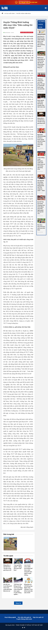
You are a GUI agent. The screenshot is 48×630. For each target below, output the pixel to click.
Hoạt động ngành (10, 617)
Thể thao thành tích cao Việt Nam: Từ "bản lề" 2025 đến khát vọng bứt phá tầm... (41, 84)
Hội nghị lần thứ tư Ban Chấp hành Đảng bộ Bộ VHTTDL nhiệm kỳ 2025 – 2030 (41, 185)
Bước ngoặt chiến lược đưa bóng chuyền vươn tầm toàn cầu (41, 104)
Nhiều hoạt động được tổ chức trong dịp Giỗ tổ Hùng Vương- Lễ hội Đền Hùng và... (41, 62)
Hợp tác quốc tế (38, 617)
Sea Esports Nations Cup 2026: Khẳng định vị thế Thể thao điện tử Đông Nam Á (41, 41)
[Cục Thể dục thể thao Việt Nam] (5, 8)
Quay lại (18, 603)
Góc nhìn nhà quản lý (24, 617)
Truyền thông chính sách (27, 32)
